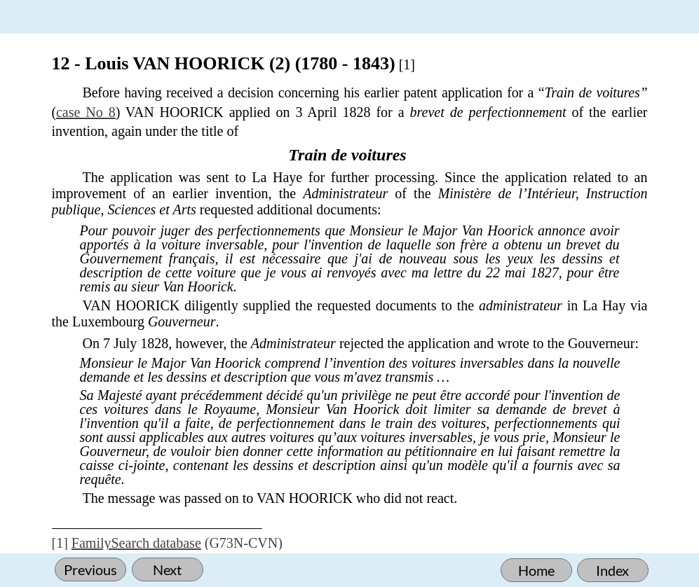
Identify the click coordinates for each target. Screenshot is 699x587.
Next (167, 569)
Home (536, 570)
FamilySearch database (136, 543)
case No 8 (86, 112)
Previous (90, 569)
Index (612, 570)
